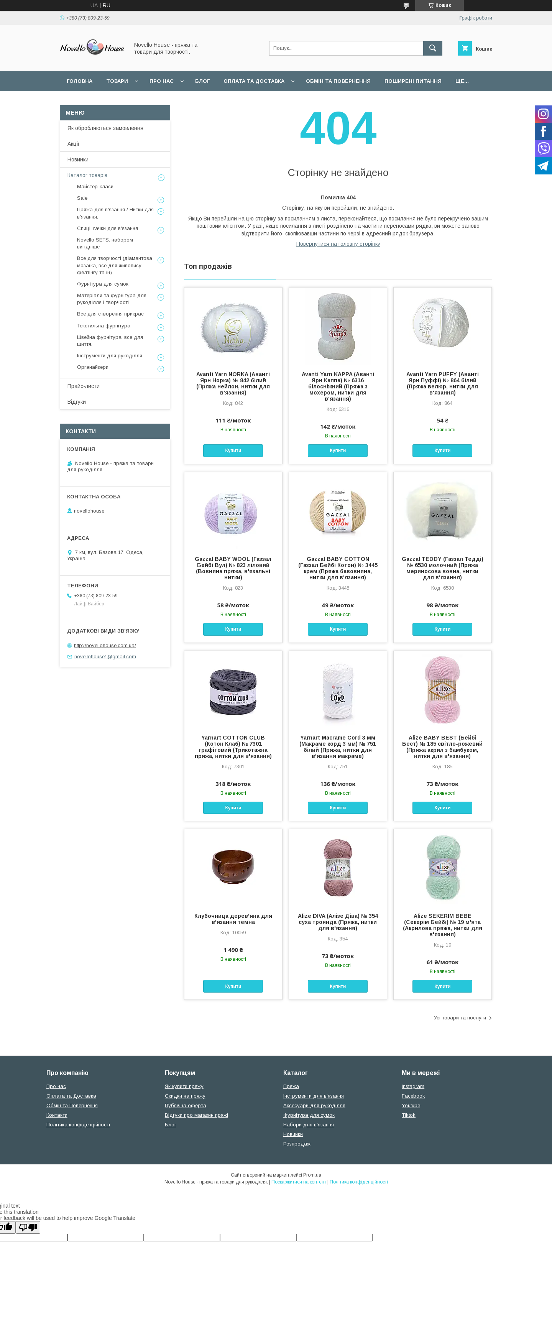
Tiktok (409, 1115)
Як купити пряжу (184, 1086)
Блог (202, 81)
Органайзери (92, 367)
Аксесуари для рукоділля (314, 1105)
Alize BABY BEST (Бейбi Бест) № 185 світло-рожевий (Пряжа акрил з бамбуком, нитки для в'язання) (442, 747)
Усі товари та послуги (460, 1018)
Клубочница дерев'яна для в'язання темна (233, 919)
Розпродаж (296, 1144)
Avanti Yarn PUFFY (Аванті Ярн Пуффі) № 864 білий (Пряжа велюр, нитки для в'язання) (442, 383)
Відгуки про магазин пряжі (196, 1115)
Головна (79, 81)
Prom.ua (312, 1175)
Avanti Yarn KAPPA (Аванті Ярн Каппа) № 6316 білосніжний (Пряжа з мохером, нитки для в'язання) (338, 386)
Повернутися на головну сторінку (338, 244)
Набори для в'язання (308, 1125)
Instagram (413, 1086)
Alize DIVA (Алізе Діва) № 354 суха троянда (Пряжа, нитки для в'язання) (338, 922)
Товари (117, 81)
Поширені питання (413, 81)
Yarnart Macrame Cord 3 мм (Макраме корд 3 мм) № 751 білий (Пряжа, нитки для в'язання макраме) (337, 747)
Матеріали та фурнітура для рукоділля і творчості (111, 299)
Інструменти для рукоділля (109, 355)
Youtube (411, 1105)
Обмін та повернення (338, 81)
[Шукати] (432, 48)
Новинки (78, 159)
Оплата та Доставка (253, 81)
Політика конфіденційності (78, 1125)
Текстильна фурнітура (103, 326)
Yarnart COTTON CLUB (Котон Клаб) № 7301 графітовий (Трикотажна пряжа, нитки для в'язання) (233, 747)
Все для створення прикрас (110, 314)
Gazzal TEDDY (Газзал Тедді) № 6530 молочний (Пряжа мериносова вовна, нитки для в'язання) (442, 568)
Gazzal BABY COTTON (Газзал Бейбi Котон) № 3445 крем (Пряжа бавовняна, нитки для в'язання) (338, 568)
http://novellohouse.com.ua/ (105, 645)
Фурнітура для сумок (102, 284)
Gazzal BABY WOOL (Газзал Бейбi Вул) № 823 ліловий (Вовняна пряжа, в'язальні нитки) (233, 568)
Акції (73, 144)
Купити (233, 450)
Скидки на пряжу (185, 1096)
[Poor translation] (28, 1227)
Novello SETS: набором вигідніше (105, 243)
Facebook (413, 1096)
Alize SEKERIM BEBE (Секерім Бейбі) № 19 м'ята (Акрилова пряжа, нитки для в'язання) (442, 925)
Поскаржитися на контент (298, 1182)
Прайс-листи (83, 386)
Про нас (162, 81)
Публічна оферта (185, 1105)
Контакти (56, 1115)
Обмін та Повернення (72, 1105)
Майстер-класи (95, 186)
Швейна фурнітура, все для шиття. (110, 340)
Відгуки (76, 402)
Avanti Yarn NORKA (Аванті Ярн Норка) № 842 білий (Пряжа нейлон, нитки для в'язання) (233, 383)
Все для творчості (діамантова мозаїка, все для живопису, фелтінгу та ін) (114, 265)
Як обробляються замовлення (105, 128)
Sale (82, 198)
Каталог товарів (87, 175)
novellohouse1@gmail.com (105, 656)
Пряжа (291, 1086)
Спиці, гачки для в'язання (107, 228)
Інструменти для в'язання (313, 1096)
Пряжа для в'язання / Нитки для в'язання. (115, 213)
